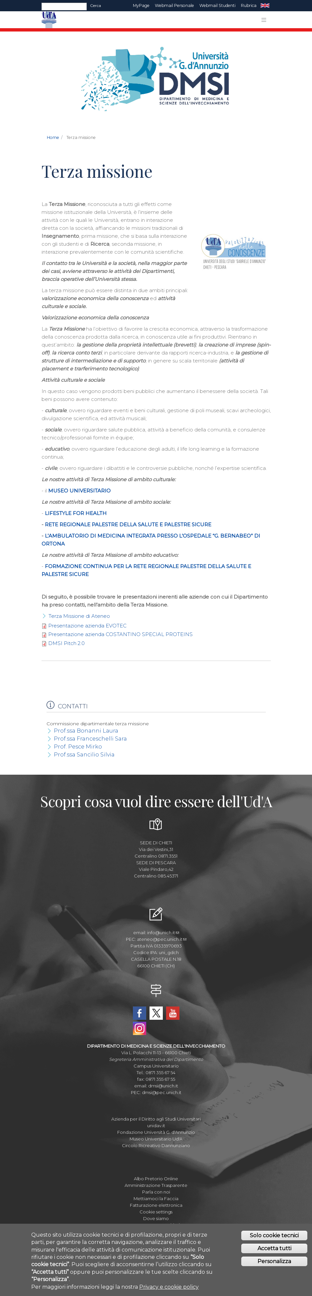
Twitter (156, 1013)
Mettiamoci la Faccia (156, 1198)
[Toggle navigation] (264, 20)
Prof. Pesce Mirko (78, 747)
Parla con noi (156, 1192)
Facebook (139, 1013)
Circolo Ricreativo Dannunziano (156, 1145)
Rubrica (249, 5)
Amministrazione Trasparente (156, 1185)
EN (265, 6)
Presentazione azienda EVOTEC (87, 625)
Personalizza (274, 1263)
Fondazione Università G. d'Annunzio (156, 1132)
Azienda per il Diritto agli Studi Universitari (156, 1119)
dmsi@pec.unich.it (161, 1092)
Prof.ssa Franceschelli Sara (90, 739)
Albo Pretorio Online (156, 1178)
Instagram (139, 1028)
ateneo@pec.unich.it (161, 939)
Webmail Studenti (217, 5)
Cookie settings (156, 1211)
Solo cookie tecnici (274, 1237)
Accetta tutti (274, 1250)
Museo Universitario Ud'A (156, 1138)
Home (53, 137)
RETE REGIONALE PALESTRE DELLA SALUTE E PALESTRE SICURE (128, 524)
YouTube (172, 1013)
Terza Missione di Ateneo (79, 616)
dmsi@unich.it (163, 1085)
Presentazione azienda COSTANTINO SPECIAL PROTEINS (120, 634)
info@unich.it (163, 932)
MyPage (141, 5)
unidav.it (156, 1125)
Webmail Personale (174, 5)
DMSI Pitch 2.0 (66, 643)
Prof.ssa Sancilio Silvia (84, 754)
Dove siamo (156, 1218)
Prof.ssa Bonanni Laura (86, 731)
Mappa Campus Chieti (156, 1225)
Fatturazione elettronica (156, 1205)
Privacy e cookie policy (169, 1288)
